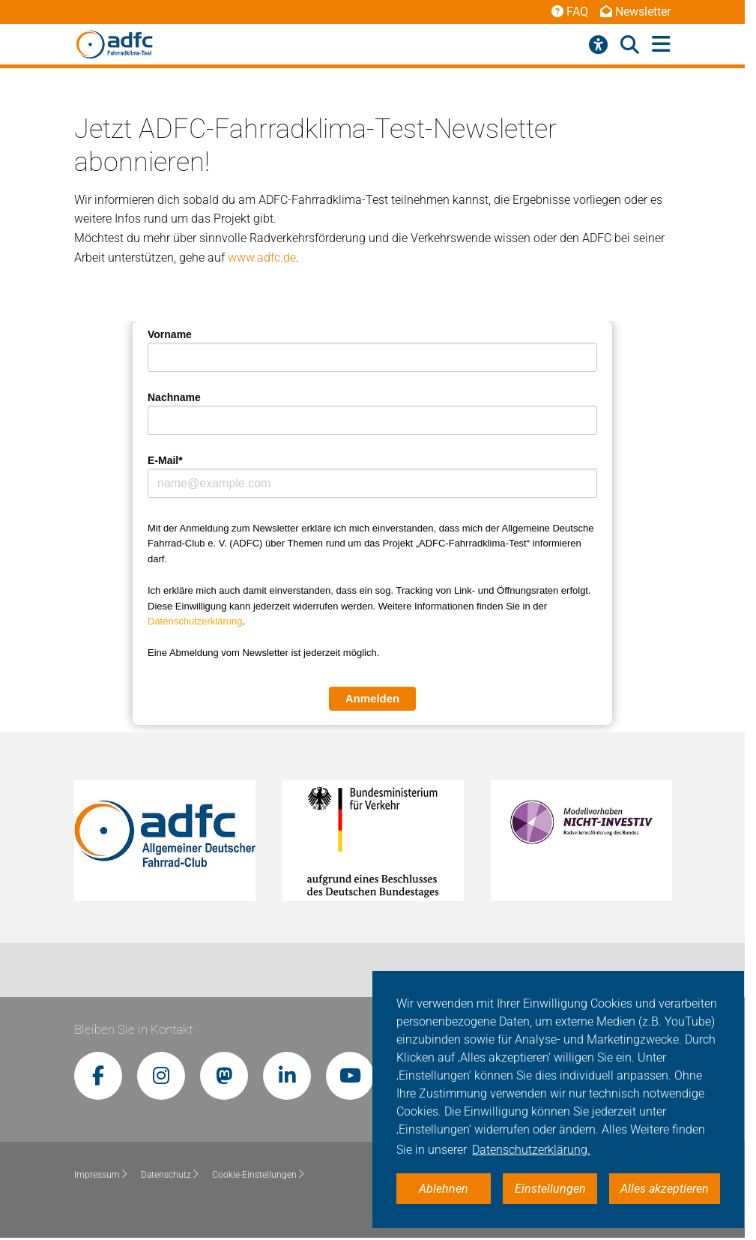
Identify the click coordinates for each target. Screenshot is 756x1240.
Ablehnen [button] (443, 1189)
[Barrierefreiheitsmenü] (598, 44)
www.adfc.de (262, 257)
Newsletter (635, 11)
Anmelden (372, 698)
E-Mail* (165, 460)
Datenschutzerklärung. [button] (531, 1150)
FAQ (569, 11)
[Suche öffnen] (629, 44)
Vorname (170, 334)
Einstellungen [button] (550, 1189)
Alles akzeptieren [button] (664, 1189)
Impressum (101, 1175)
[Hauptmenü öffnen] (661, 44)
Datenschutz (170, 1175)
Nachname (174, 397)
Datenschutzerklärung (195, 621)
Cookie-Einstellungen (259, 1175)
